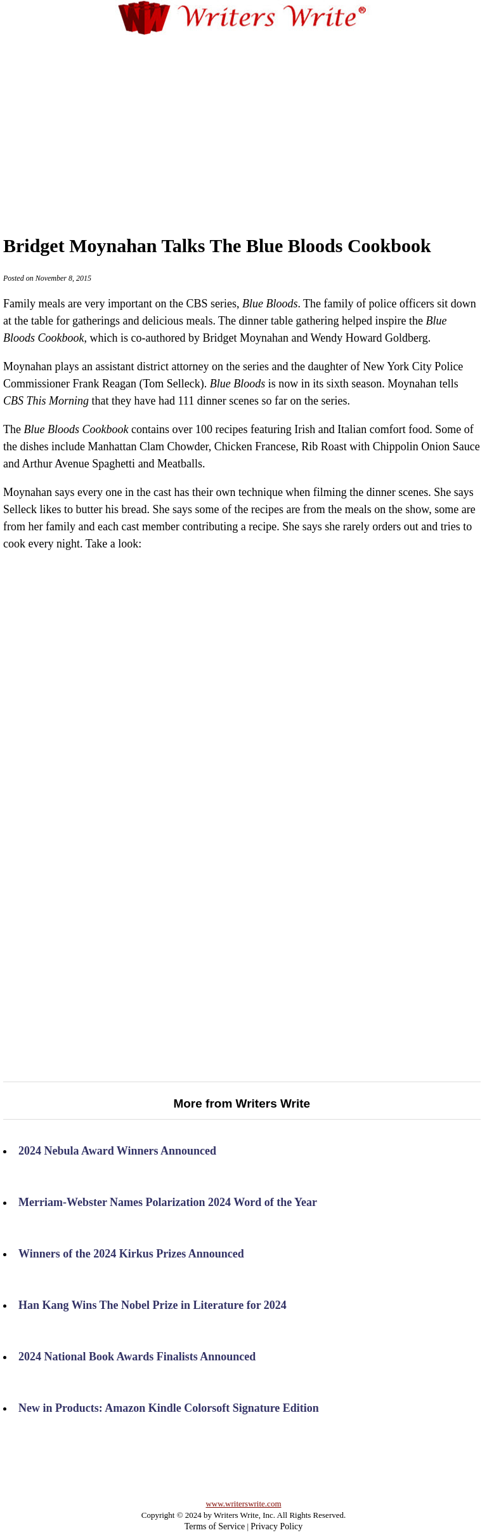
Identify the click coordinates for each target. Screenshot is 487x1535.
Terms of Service (215, 1526)
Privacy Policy (276, 1526)
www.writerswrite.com (243, 1503)
